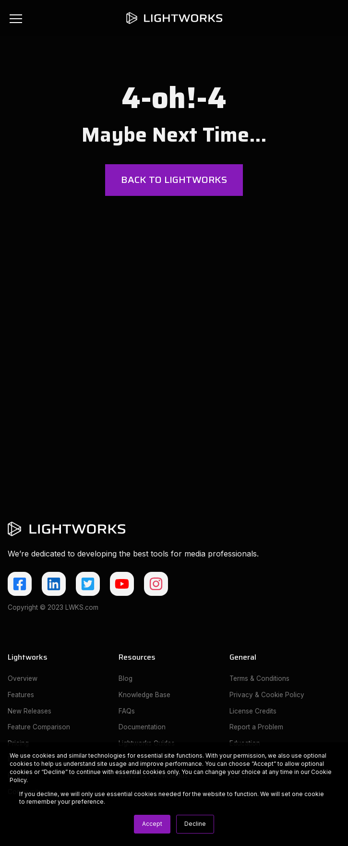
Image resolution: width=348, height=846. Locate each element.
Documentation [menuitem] (142, 727)
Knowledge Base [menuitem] (144, 695)
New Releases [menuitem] (29, 711)
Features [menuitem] (21, 695)
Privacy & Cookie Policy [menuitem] (266, 695)
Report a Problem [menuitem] (256, 727)
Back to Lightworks (174, 179)
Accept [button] (152, 823)
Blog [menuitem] (125, 678)
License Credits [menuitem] (252, 711)
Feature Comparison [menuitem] (39, 727)
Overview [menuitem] (22, 678)
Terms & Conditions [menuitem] (259, 678)
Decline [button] (195, 823)
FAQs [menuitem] (127, 711)
